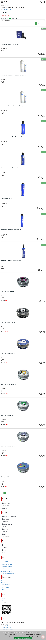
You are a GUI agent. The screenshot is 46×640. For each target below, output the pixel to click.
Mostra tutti (6, 503)
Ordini (2, 581)
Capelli (8, 15)
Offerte (4, 508)
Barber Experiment (8, 524)
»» (43, 23)
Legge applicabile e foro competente (10, 568)
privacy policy (37, 636)
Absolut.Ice (6, 519)
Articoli (3, 15)
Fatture (3, 582)
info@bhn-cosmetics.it (6, 627)
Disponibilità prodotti (6, 564)
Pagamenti (4, 569)
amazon (5, 521)
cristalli (5, 547)
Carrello (3, 589)
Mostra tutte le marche (9, 516)
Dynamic (5, 529)
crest (4, 526)
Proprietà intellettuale (6, 571)
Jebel (4, 534)
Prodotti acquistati (5, 584)
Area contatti (4, 561)
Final (4, 550)
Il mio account (4, 586)
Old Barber (5, 536)
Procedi (3, 591)
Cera (4, 545)
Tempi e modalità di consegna (8, 573)
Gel (3, 552)
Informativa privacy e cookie (8, 566)
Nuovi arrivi (5, 505)
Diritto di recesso (5, 563)
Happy (4, 531)
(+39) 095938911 (7, 9)
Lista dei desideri (5, 587)
